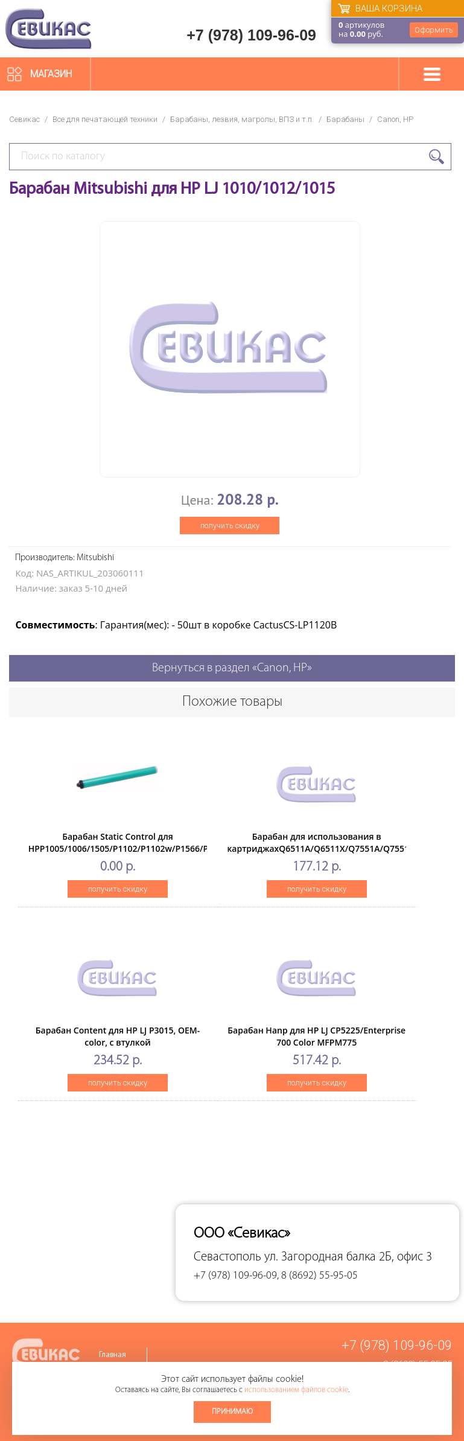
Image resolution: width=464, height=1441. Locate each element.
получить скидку (229, 525)
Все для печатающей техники (104, 119)
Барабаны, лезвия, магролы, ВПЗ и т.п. (242, 119)
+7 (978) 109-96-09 (251, 35)
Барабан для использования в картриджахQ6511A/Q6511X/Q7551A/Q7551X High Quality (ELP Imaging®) (320, 848)
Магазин (51, 74)
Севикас (24, 119)
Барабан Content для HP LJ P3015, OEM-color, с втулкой (118, 1036)
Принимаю (232, 1412)
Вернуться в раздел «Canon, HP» (232, 668)
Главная (112, 1355)
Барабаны (345, 119)
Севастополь (227, 1257)
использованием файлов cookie (296, 1390)
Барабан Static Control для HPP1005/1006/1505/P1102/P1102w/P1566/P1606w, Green (132, 848)
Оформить (434, 29)
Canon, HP (395, 119)
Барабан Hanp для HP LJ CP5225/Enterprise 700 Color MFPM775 (316, 1036)
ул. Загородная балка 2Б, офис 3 (348, 1257)
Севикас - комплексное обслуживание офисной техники (48, 28)
